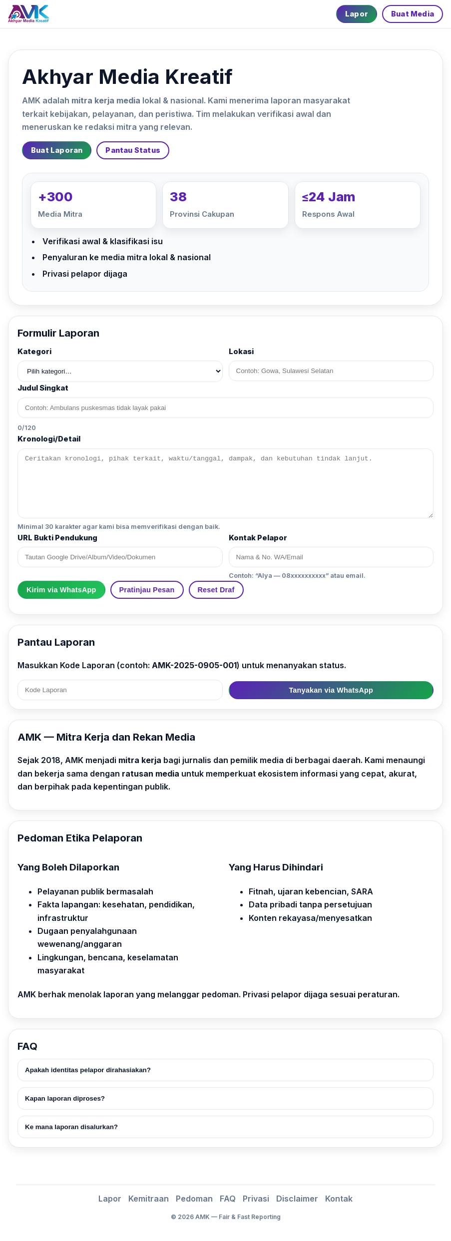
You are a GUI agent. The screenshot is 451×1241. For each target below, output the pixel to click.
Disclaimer (297, 1199)
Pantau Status (132, 150)
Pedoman (194, 1199)
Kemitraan (148, 1199)
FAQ (228, 1199)
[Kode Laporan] (120, 690)
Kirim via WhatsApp (61, 590)
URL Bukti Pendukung (57, 537)
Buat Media (412, 13)
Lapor (356, 13)
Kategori (34, 351)
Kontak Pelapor (258, 537)
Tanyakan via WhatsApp (331, 690)
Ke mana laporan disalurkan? (71, 1127)
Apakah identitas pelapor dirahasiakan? (88, 1070)
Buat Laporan (56, 150)
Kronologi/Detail (48, 438)
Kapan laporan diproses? (65, 1098)
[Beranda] (28, 14)
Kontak (339, 1199)
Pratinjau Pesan (147, 590)
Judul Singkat (42, 388)
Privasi (256, 1199)
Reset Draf (216, 590)
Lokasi (241, 351)
